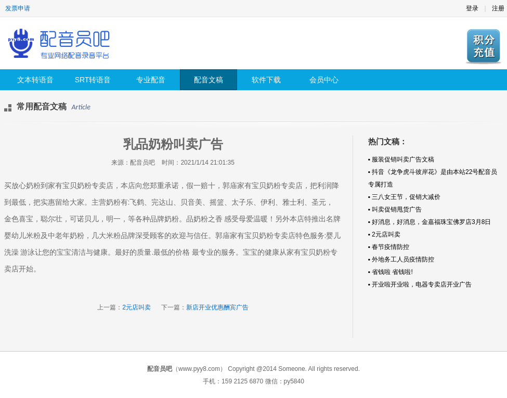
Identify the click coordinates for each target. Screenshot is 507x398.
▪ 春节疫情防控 (389, 247)
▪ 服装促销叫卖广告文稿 (401, 159)
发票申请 (17, 8)
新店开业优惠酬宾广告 (217, 307)
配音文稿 (208, 80)
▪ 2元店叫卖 (384, 234)
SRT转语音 (93, 80)
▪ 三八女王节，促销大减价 (404, 197)
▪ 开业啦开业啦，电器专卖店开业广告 (420, 284)
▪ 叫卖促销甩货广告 (395, 209)
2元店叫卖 (136, 307)
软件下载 (266, 80)
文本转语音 (35, 80)
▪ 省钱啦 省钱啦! (390, 272)
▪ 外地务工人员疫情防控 (401, 259)
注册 (498, 8)
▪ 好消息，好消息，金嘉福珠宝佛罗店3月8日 (429, 222)
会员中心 (324, 80)
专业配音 (150, 80)
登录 (472, 8)
